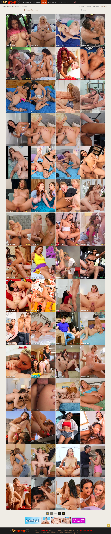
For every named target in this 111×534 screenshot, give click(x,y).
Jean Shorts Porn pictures (86, 530)
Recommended (104, 6)
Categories (27, 2)
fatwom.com (44, 530)
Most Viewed (96, 6)
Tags (44, 2)
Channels (36, 2)
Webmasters (83, 532)
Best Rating (88, 6)
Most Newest (81, 6)
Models (51, 2)
